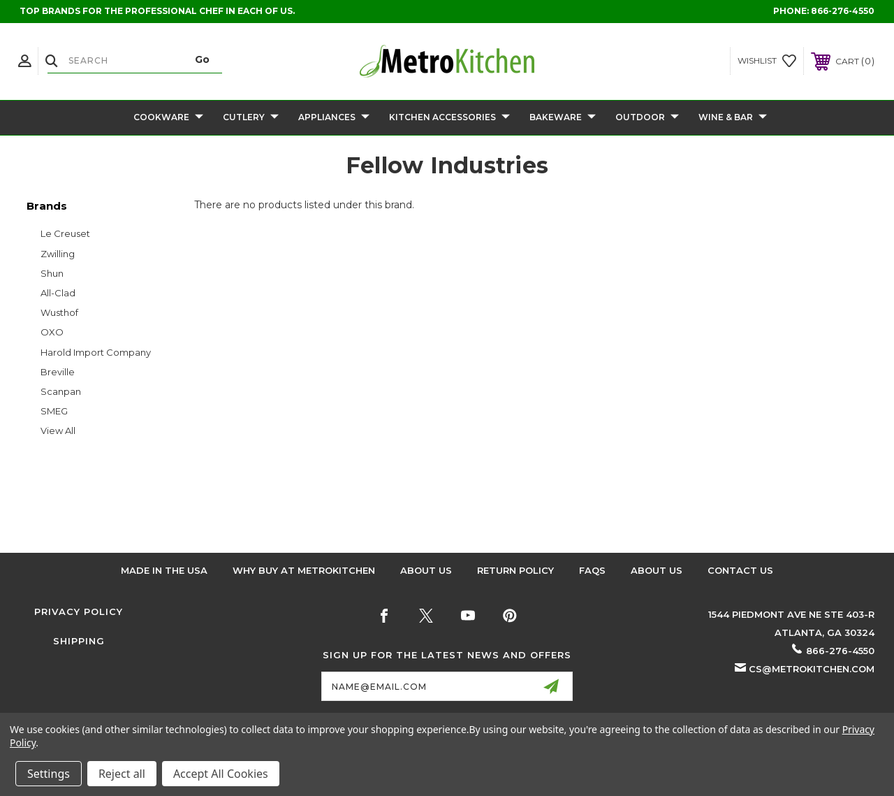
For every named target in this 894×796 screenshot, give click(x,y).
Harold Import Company (96, 352)
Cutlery (251, 118)
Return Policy (515, 570)
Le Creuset (65, 233)
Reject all (121, 773)
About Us (426, 570)
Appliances (333, 118)
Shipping (79, 640)
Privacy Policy (78, 611)
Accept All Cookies (220, 773)
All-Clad (58, 292)
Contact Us (740, 570)
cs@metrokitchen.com (811, 668)
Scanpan (61, 391)
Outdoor (647, 118)
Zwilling (58, 253)
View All (58, 430)
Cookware (168, 118)
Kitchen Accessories (449, 118)
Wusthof (59, 312)
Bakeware (562, 118)
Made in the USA (164, 570)
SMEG (54, 411)
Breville (58, 371)
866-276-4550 (842, 11)
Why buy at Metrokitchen (304, 570)
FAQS (592, 570)
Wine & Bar (732, 118)
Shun (52, 273)
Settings (48, 773)
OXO (52, 332)
